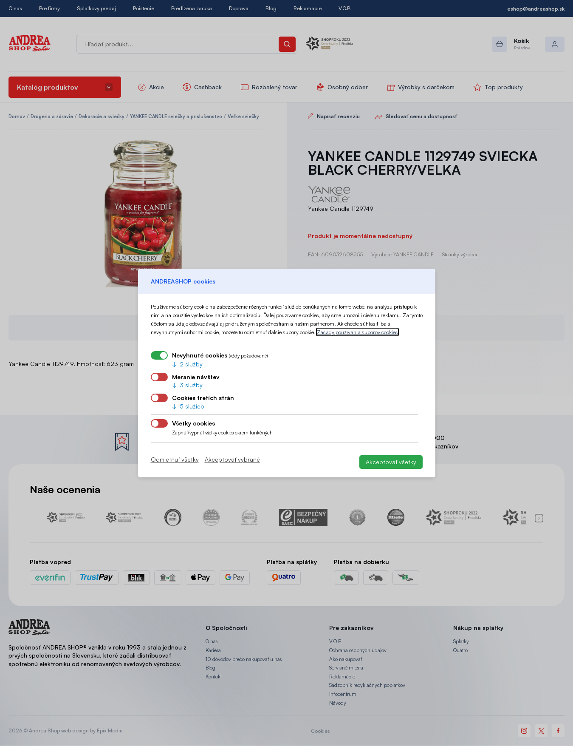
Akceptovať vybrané (232, 459)
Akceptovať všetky (391, 461)
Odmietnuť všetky (175, 459)
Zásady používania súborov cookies (357, 332)
